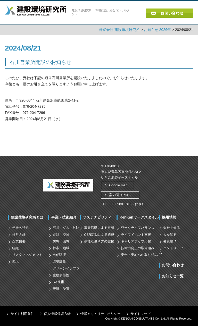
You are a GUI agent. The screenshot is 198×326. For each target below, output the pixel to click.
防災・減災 (61, 241)
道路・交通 (61, 234)
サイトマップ (140, 314)
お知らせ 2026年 (157, 30)
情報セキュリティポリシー (100, 314)
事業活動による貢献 (99, 228)
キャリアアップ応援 (136, 241)
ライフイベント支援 (136, 234)
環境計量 (59, 261)
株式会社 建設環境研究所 (119, 30)
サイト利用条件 (22, 314)
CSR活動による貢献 (99, 234)
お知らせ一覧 (173, 276)
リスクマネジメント (27, 255)
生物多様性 (61, 275)
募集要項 (170, 241)
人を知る (170, 234)
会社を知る (171, 228)
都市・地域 (61, 248)
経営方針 (19, 234)
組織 (15, 248)
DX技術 (58, 282)
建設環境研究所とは (27, 217)
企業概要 (19, 241)
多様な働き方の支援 (99, 241)
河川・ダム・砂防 (66, 228)
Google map (118, 185)
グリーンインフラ (66, 268)
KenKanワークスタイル (139, 217)
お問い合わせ (173, 265)
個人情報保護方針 (57, 314)
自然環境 (59, 255)
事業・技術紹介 (64, 217)
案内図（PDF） (121, 195)
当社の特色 (20, 228)
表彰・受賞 (61, 288)
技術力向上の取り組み (137, 248)
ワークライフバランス (137, 228)
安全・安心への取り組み (139, 255)
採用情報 (169, 217)
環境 (15, 261)
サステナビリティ (97, 217)
